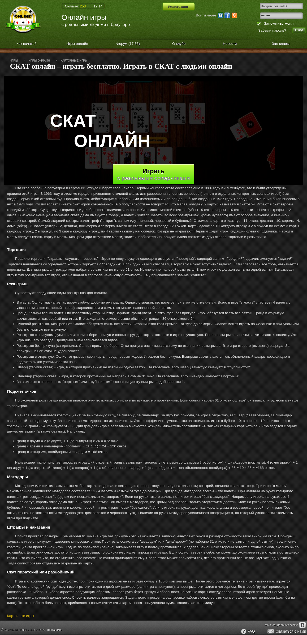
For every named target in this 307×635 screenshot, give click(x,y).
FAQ (248, 631)
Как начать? (26, 44)
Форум (128, 44)
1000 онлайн (54, 630)
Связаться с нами (286, 631)
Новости (230, 44)
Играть (153, 174)
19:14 (97, 6)
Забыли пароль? (272, 30)
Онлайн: (75, 6)
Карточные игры (20, 616)
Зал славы (280, 44)
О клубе (179, 44)
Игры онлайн (77, 44)
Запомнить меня (277, 23)
